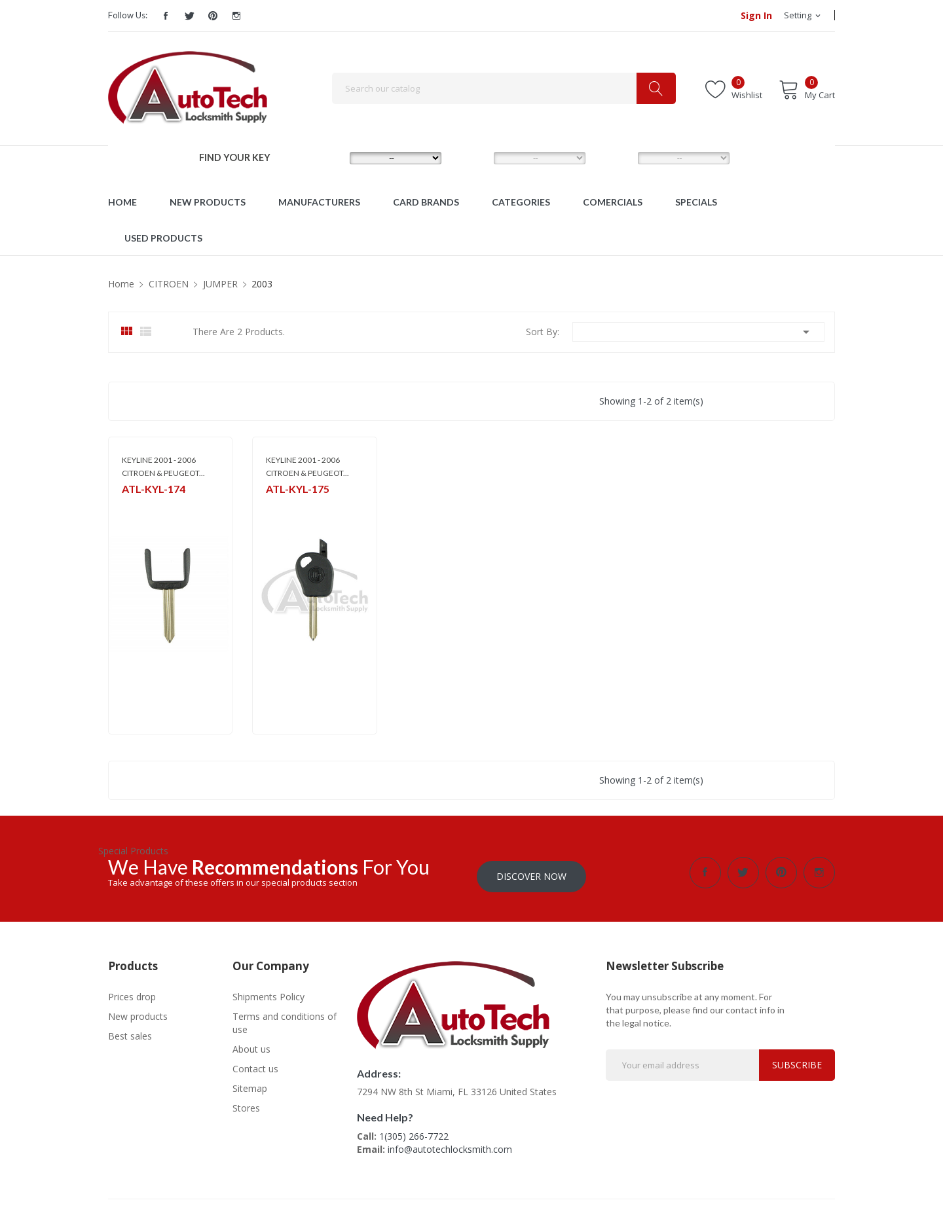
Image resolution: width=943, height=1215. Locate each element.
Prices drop (132, 993)
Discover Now (531, 872)
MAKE (327, 158)
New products (138, 1012)
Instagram (236, 15)
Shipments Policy (268, 993)
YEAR (614, 158)
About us (251, 1045)
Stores (246, 1104)
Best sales (130, 1032)
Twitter (189, 15)
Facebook (165, 15)
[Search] (504, 88)
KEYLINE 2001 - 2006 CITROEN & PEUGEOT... (163, 466)
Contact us (255, 1065)
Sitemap (249, 1084)
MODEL (474, 158)
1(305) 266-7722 (414, 1132)
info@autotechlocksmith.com (450, 1145)
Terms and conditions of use (284, 1019)
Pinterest (213, 15)
